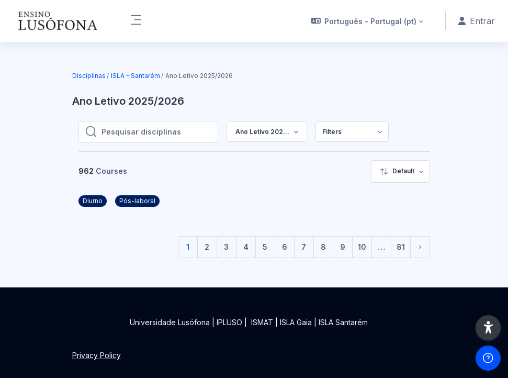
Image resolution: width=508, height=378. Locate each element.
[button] (367, 21)
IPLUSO (229, 322)
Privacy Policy (96, 355)
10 (362, 246)
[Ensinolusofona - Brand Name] (58, 21)
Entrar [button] (476, 21)
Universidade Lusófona (170, 322)
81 (401, 246)
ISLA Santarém (343, 322)
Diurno (93, 201)
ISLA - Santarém (135, 76)
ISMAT (262, 322)
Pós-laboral (137, 201)
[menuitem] (352, 131)
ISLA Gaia (296, 322)
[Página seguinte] (420, 247)
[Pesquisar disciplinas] (156, 132)
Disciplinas (89, 76)
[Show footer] (488, 358)
